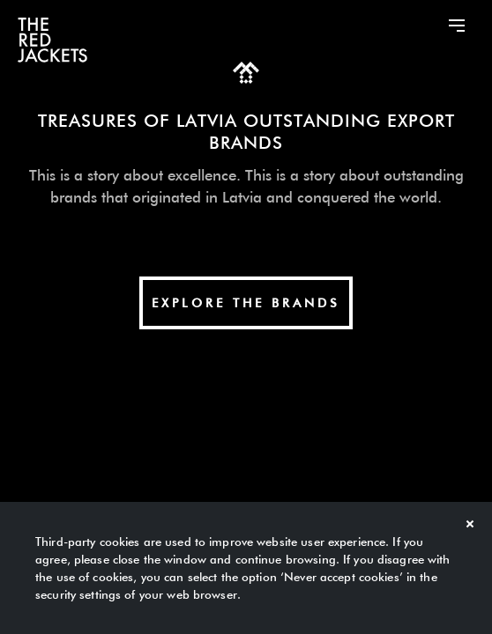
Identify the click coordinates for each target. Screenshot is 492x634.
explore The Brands (246, 303)
